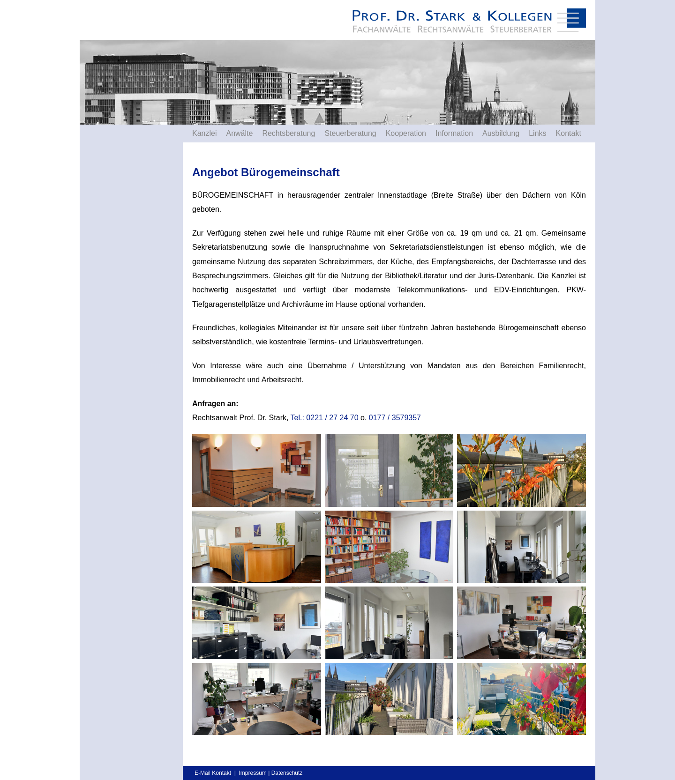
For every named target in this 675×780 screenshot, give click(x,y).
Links (537, 133)
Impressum (252, 773)
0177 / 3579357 (395, 418)
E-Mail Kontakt (213, 773)
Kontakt (568, 133)
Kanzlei (204, 133)
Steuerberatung (350, 133)
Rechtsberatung (288, 133)
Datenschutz (287, 773)
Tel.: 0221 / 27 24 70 (325, 418)
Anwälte (239, 133)
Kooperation (406, 133)
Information (454, 133)
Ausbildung (500, 133)
